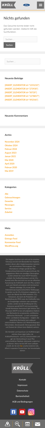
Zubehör (8, 212)
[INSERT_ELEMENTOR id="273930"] (21, 89)
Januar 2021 (10, 157)
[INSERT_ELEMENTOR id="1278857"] (22, 96)
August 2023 (10, 153)
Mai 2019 (9, 171)
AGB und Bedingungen (22, 402)
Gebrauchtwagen (12, 198)
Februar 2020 (11, 168)
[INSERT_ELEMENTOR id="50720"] (21, 93)
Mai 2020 (9, 160)
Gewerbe (9, 201)
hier (21, 346)
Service (8, 209)
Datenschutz (22, 391)
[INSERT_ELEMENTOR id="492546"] (21, 100)
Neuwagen (10, 205)
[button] (40, 5)
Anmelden (9, 235)
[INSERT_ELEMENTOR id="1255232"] (22, 85)
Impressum (22, 385)
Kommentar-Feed (13, 243)
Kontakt (22, 380)
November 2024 (12, 142)
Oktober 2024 (11, 146)
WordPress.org (11, 246)
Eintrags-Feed (11, 239)
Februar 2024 (11, 149)
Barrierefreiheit (22, 397)
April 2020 (9, 164)
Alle (6, 194)
